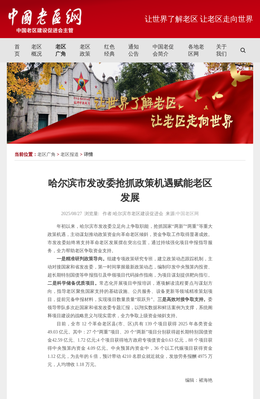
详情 (88, 154)
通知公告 (133, 50)
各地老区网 (196, 50)
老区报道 (69, 154)
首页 (17, 50)
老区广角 (60, 50)
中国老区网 (187, 213)
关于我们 (221, 50)
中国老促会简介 (163, 50)
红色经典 (109, 50)
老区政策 (85, 50)
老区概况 (36, 50)
